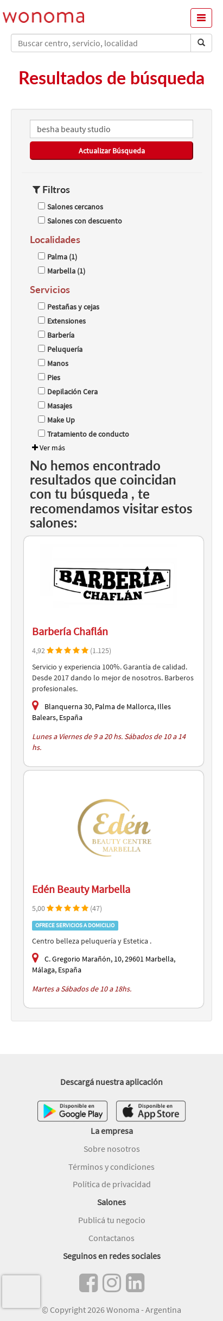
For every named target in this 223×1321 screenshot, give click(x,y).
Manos (53, 363)
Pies (49, 377)
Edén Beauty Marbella (81, 889)
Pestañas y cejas (68, 307)
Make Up (56, 420)
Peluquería (60, 349)
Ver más (47, 447)
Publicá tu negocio (111, 1219)
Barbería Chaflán (70, 631)
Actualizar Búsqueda (112, 151)
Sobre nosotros (112, 1148)
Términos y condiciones (111, 1166)
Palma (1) (57, 257)
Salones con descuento (80, 221)
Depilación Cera (68, 391)
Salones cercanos (70, 207)
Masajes (55, 406)
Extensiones (62, 321)
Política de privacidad (112, 1184)
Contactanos (111, 1237)
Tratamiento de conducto (83, 434)
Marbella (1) (61, 271)
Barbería (56, 335)
